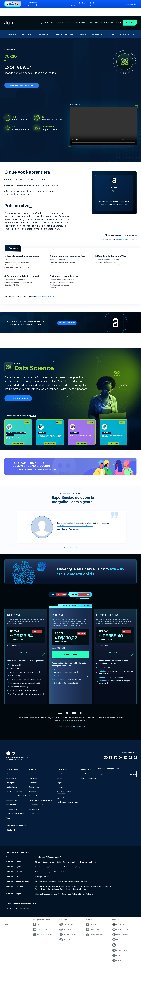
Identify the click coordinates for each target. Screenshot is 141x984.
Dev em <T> (33, 785)
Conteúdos (80, 14)
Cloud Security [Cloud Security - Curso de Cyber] (40, 855)
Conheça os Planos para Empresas (70, 716)
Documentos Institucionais (15, 803)
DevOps (83, 25)
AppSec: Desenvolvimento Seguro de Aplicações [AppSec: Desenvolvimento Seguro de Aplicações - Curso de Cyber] (64, 855)
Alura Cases (61, 763)
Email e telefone (86, 763)
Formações (33, 767)
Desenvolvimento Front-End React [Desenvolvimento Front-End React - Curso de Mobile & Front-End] (74, 868)
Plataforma (33, 772)
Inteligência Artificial (64, 25)
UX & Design (97, 25)
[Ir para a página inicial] (8, 14)
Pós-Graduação (64, 14)
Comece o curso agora (127, 225)
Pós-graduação (20, 894)
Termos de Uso (11, 789)
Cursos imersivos (35, 798)
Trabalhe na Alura (12, 767)
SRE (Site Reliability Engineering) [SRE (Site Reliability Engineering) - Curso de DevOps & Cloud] (63, 859)
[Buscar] (40, 14)
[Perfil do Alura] (114, 167)
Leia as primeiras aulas (44, 283)
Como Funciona (34, 763)
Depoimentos (34, 776)
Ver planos (128, 14)
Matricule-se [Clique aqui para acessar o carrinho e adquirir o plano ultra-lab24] (115, 641)
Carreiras (50, 14)
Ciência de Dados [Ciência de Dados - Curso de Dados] (41, 850)
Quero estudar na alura (22, 77)
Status (8, 807)
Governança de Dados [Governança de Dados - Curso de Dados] (71, 850)
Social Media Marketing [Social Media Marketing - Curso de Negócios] (70, 880)
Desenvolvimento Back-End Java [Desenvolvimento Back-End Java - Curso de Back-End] (47, 875)
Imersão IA (60, 787)
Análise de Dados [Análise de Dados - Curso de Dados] (55, 850)
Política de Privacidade (14, 781)
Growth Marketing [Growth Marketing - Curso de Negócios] (86, 880)
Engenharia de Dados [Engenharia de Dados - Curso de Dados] (88, 850)
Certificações (34, 803)
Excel (33, 402)
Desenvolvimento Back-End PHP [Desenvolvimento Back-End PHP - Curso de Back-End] (46, 873)
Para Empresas (105, 14)
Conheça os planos (68, 309)
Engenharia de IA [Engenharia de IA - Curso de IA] (41, 846)
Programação (10, 25)
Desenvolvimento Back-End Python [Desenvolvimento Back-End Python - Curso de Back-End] (97, 873)
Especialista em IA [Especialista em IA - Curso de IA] (54, 846)
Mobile (111, 25)
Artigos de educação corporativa (64, 782)
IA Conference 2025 (36, 794)
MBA (28, 894)
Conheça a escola (18, 384)
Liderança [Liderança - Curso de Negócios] (38, 880)
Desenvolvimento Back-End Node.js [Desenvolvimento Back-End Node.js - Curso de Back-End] (73, 875)
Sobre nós (9, 763)
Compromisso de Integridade (16, 785)
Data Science (43, 25)
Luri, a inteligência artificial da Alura (41, 789)
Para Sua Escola (11, 776)
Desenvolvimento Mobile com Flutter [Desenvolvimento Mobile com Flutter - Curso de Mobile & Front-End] (48, 868)
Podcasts (60, 776)
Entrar (116, 14)
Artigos (59, 772)
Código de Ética (11, 798)
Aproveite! (131, 3)
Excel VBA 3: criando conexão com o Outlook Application (75, 512)
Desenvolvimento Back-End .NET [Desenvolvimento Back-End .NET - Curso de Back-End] (71, 873)
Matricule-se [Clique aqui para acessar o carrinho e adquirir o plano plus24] (25, 641)
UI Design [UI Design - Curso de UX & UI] (38, 864)
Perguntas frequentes (88, 767)
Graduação (10, 894)
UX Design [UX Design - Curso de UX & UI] (46, 864)
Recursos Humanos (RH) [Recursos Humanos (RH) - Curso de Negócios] (52, 880)
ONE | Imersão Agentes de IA (67, 792)
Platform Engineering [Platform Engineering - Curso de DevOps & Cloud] (42, 859)
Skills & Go (92, 14)
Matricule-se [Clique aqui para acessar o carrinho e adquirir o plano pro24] (70, 643)
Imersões (60, 767)
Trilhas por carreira (17, 841)
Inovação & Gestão (128, 25)
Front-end (27, 25)
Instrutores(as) (34, 781)
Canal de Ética (11, 794)
